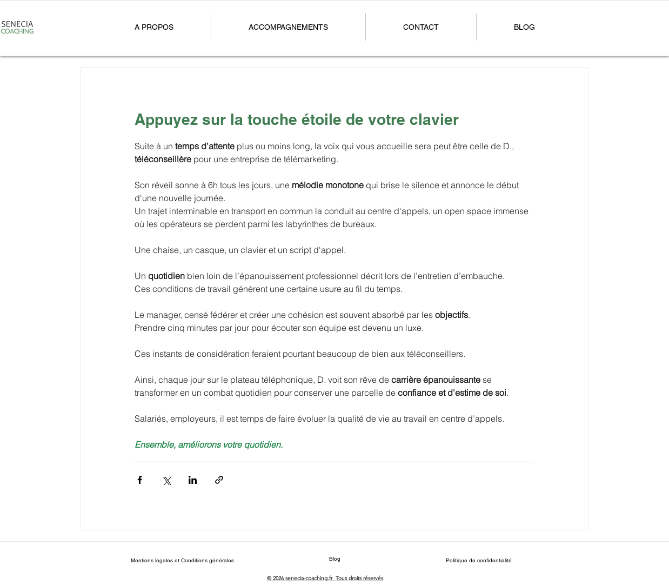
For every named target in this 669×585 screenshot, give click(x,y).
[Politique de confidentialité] (479, 560)
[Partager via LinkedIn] (193, 480)
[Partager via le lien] (219, 480)
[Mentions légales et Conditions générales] (182, 560)
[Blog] (334, 558)
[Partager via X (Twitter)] (166, 480)
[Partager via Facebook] (140, 480)
